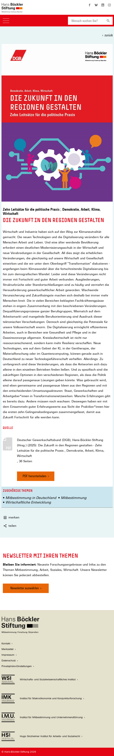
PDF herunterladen (34, 476)
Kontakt (6, 643)
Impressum (8, 654)
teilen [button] (10, 526)
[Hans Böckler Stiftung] (20, 632)
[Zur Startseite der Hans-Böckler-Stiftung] (12, 10)
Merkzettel (7, 649)
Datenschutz (9, 660)
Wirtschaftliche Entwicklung (28, 502)
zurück (109, 35)
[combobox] (86, 21)
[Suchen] (108, 21)
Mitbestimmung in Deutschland (30, 498)
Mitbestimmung (73, 498)
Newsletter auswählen (24, 588)
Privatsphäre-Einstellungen (17, 666)
